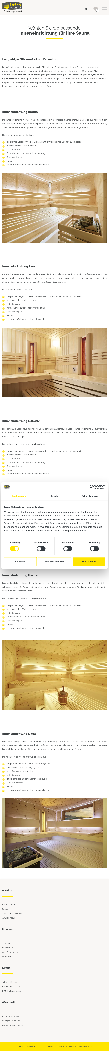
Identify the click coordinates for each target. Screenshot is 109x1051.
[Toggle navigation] (104, 9)
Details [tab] (54, 496)
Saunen (5, 909)
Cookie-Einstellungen (67, 1047)
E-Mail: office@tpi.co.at (12, 991)
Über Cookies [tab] (90, 496)
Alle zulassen (88, 561)
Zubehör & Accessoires (12, 913)
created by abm (85, 1047)
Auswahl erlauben (54, 561)
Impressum (31, 1047)
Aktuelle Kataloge (10, 918)
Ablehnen (20, 561)
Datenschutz (50, 1047)
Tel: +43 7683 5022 (9, 982)
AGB (40, 1047)
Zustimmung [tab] (19, 496)
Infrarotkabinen (8, 904)
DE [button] (87, 8)
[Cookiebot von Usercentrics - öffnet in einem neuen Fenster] (91, 487)
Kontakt (20, 1047)
